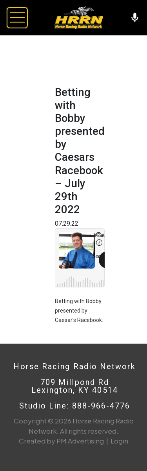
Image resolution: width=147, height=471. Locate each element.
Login (119, 440)
